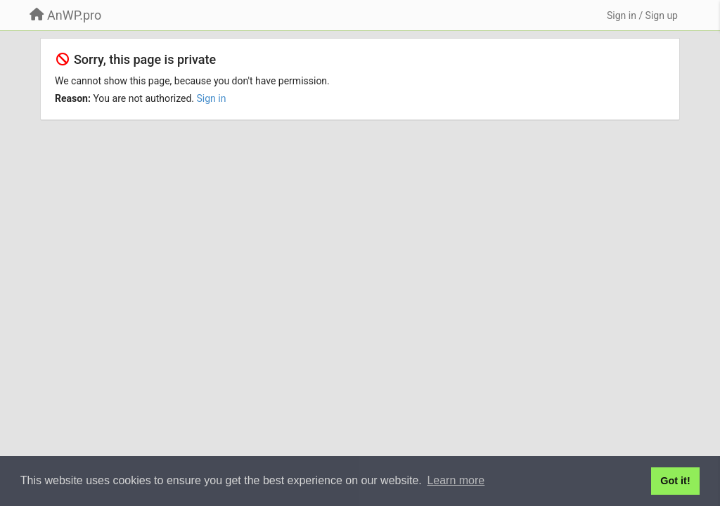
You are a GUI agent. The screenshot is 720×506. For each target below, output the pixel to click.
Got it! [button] (675, 480)
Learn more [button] (455, 480)
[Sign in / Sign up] (642, 15)
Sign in (211, 98)
